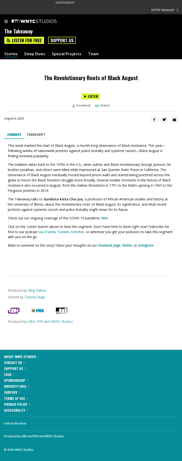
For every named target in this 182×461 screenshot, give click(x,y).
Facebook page (109, 245)
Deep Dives (34, 53)
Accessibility (16, 410)
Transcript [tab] (36, 134)
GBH (31, 321)
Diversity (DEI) (16, 386)
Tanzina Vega (34, 297)
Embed (101, 105)
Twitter (127, 245)
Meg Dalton (37, 290)
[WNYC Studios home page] (40, 21)
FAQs (9, 374)
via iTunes (47, 232)
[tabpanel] (91, 204)
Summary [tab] (14, 134)
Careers (12, 392)
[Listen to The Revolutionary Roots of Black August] (91, 96)
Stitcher (77, 232)
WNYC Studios (62, 321)
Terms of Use (16, 398)
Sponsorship (16, 380)
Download (82, 105)
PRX (40, 321)
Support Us (61, 40)
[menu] (6, 22)
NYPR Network (164, 10)
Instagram (145, 245)
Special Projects (66, 53)
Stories (11, 53)
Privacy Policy (17, 404)
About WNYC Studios (21, 356)
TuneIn (63, 232)
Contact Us (14, 362)
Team (93, 53)
